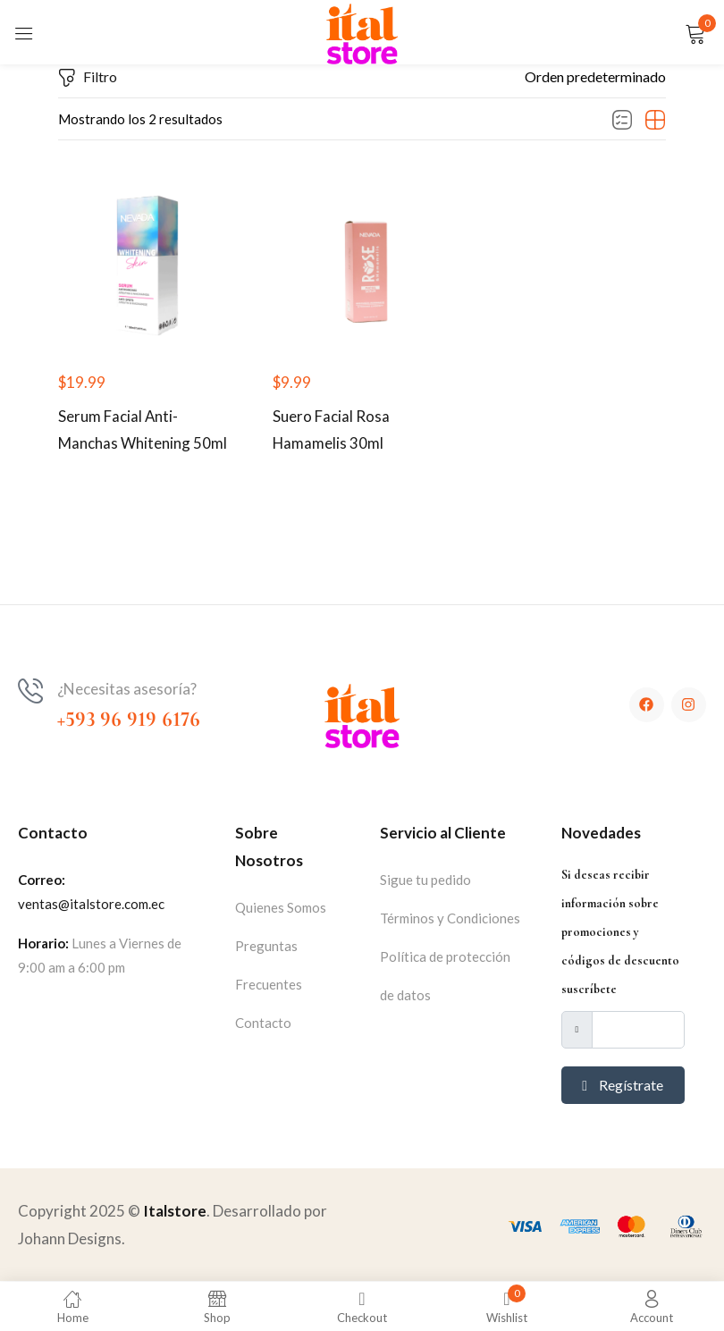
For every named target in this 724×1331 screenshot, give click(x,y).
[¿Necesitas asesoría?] (30, 691)
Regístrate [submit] (622, 1085)
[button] (595, 76)
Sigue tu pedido (425, 880)
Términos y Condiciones (450, 919)
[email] (638, 1030)
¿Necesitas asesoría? (127, 689)
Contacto (263, 1023)
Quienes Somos (280, 908)
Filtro (87, 78)
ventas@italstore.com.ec (91, 905)
